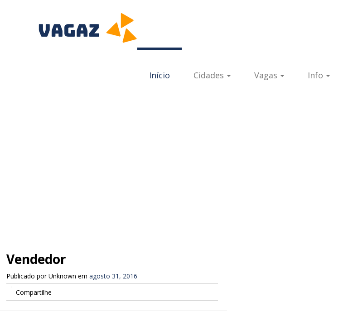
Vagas (269, 75)
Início (159, 75)
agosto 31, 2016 (113, 276)
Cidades (212, 75)
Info (319, 75)
